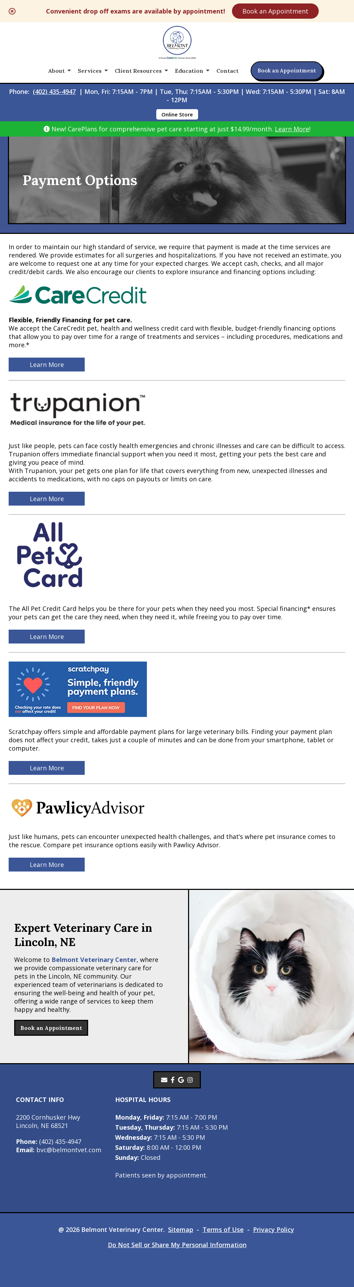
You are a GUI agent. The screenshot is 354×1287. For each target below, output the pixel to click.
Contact (227, 70)
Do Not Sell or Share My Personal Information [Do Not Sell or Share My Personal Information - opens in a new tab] (177, 1245)
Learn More (292, 129)
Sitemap (180, 1229)
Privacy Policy (273, 1229)
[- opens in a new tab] (173, 1080)
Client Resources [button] (138, 70)
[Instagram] (190, 1080)
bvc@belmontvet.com (58, 1150)
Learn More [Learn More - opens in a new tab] (47, 364)
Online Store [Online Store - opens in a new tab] (177, 114)
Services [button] (90, 70)
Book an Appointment (275, 11)
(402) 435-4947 (54, 91)
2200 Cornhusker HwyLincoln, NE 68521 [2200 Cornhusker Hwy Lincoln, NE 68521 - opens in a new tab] (48, 1121)
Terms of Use (223, 1229)
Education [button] (189, 70)
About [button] (56, 70)
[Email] (164, 1080)
